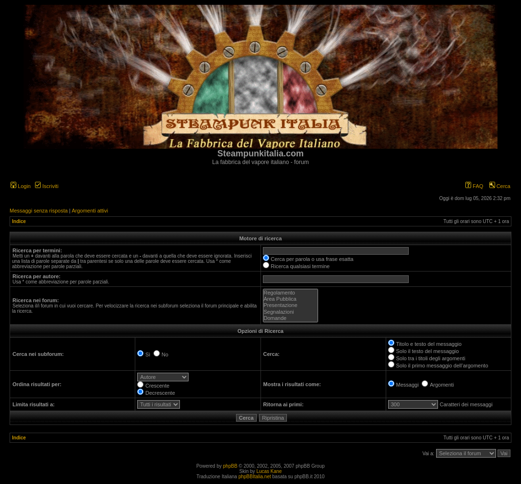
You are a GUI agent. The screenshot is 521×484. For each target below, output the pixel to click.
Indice (19, 221)
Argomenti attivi (89, 210)
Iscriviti (47, 186)
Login (21, 186)
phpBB (230, 466)
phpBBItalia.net (254, 476)
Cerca (499, 186)
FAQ (474, 186)
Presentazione (290, 305)
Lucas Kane (269, 471)
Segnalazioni (290, 312)
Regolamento (290, 293)
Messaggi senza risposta (39, 210)
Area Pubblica (290, 299)
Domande (290, 318)
